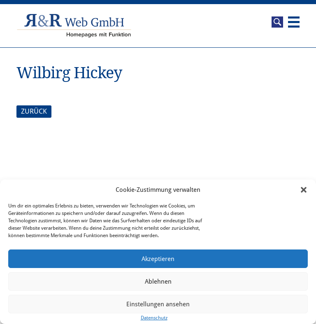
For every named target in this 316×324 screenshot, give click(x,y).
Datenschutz (154, 318)
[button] (304, 190)
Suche (277, 22)
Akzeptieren (158, 259)
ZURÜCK (34, 111)
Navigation (294, 22)
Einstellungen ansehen (158, 304)
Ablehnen (158, 281)
